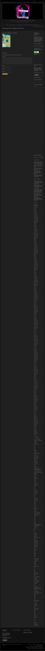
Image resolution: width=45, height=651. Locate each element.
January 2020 (35, 294)
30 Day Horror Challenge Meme (38, 440)
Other (34, 554)
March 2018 (35, 319)
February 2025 (36, 214)
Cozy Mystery (36, 485)
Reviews (35, 562)
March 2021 (35, 276)
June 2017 (35, 331)
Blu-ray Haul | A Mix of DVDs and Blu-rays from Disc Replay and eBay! (38, 166)
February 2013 (36, 396)
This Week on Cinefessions (37, 592)
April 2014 (35, 379)
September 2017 (36, 327)
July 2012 (35, 403)
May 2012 (35, 404)
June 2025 (35, 209)
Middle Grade (36, 540)
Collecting (35, 477)
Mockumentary (36, 541)
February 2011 (36, 417)
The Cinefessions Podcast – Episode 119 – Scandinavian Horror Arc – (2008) (38, 182)
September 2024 (36, 221)
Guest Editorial (36, 515)
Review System (34, 648)
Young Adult (35, 617)
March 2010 (35, 430)
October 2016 (35, 341)
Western (35, 613)
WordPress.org (36, 625)
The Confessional (36, 591)
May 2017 (35, 332)
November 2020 (36, 281)
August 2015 (35, 360)
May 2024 (35, 226)
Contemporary (36, 483)
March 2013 (35, 395)
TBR (34, 584)
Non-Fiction (35, 553)
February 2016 (36, 352)
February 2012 (36, 407)
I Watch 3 (35, 523)
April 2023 (35, 243)
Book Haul (35, 459)
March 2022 (35, 260)
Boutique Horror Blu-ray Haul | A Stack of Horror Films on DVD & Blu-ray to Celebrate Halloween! (38, 163)
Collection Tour (36, 478)
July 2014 (35, 375)
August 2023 (35, 238)
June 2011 (35, 412)
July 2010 (35, 425)
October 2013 (35, 386)
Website (3, 71)
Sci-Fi (34, 567)
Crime (34, 486)
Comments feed (36, 624)
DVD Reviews (35, 498)
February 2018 (36, 320)
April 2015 (35, 365)
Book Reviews (36, 462)
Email (3, 68)
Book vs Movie (36, 463)
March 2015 (35, 366)
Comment (4, 56)
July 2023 (35, 239)
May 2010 (35, 428)
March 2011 (35, 416)
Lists (34, 532)
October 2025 (35, 204)
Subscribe (4, 640)
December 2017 (36, 323)
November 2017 (36, 324)
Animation (35, 454)
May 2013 (35, 392)
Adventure (35, 450)
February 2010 (36, 432)
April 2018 (35, 318)
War (34, 612)
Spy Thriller (35, 579)
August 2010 (35, 424)
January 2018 (35, 322)
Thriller (35, 595)
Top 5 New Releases (36, 600)
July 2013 (35, 390)
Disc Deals (35, 490)
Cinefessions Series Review (37, 471)
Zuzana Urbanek (36, 197)
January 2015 (35, 369)
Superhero (35, 583)
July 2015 (35, 361)
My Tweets (35, 86)
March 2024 (35, 229)
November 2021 (36, 265)
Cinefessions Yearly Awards (40, 648)
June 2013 (35, 391)
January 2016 (35, 353)
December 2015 (36, 354)
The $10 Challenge (36, 587)
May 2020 (35, 289)
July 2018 (35, 314)
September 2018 (36, 311)
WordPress (15, 644)
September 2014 (36, 373)
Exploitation (35, 500)
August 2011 (35, 409)
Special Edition (36, 578)
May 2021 (35, 273)
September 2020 (36, 284)
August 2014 (35, 374)
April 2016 (35, 349)
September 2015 (36, 358)
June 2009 (35, 434)
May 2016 (35, 348)
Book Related (35, 461)
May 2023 (35, 242)
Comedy (35, 481)
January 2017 (35, 337)
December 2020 (36, 280)
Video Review (36, 609)
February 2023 (36, 246)
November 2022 (36, 250)
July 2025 (35, 208)
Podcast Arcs (41, 644)
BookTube (35, 466)
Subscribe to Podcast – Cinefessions (37, 54)
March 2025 (35, 213)
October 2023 (35, 235)
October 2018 (35, 310)
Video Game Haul (36, 608)
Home (34, 26)
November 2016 (36, 340)
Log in (34, 621)
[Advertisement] (38, 59)
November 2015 (36, 356)
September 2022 (36, 252)
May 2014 (35, 378)
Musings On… (36, 549)
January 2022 (35, 263)
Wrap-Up (35, 614)
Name (3, 65)
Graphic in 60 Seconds (37, 512)
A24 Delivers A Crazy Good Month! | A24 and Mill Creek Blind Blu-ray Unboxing (38, 169)
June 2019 (35, 301)
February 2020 (36, 293)
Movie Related (36, 542)
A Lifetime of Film (36, 444)
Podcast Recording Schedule (39, 645)
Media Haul (35, 536)
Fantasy (35, 503)
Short (34, 575)
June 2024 (35, 225)
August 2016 (35, 344)
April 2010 (35, 429)
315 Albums (35, 441)
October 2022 (35, 251)
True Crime (35, 601)
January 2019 (35, 307)
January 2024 (35, 231)
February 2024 (36, 230)
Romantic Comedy (36, 566)
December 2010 (36, 420)
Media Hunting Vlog (36, 537)
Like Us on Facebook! (37, 79)
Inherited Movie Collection (37, 524)
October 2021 (35, 267)
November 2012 (36, 399)
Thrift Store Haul (36, 593)
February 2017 (36, 336)
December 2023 (36, 233)
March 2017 (35, 335)
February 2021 (36, 277)
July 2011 (35, 411)
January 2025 (35, 216)
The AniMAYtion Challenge (37, 588)
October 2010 (35, 421)
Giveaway (35, 511)
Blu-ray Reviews (36, 457)
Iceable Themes (4, 645)
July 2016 (35, 345)
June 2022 (35, 256)
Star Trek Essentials (36, 580)
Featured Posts (30, 648)
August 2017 (35, 328)
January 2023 (35, 247)
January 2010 (35, 433)
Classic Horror (36, 474)
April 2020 (35, 290)
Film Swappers (36, 508)
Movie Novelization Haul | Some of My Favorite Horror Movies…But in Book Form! (38, 176)
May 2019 (35, 302)
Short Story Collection (37, 576)
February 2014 (36, 382)
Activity (31, 644)
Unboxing (35, 604)
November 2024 (36, 218)
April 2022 (35, 259)
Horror (35, 519)
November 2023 (36, 234)
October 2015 (35, 357)
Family (35, 502)
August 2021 (35, 269)
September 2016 (36, 343)
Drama (35, 494)
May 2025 (35, 210)
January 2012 (35, 408)
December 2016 (36, 339)
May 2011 (35, 413)
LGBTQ (35, 528)
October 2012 (35, 400)
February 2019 (36, 306)
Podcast (35, 555)
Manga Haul (35, 533)
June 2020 (35, 288)
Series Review (36, 572)
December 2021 (36, 264)
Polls (34, 557)
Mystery (35, 550)
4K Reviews (35, 442)
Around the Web (34, 644)
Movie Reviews (36, 545)
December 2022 (36, 248)
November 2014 (36, 370)
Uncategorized (36, 605)
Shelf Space (35, 574)
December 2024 (36, 217)
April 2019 (35, 303)
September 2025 (36, 205)
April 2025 (35, 212)
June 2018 (35, 315)
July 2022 (35, 255)
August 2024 (35, 222)
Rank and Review (36, 559)
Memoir (35, 538)
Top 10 (35, 597)
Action (35, 445)
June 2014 (35, 377)
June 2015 (35, 362)
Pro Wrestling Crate (36, 558)
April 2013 (35, 394)
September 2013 (36, 387)
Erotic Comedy (36, 499)
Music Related (36, 546)
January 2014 (35, 383)
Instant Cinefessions (36, 525)
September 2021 (36, 268)
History (35, 516)
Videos (35, 610)
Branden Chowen (36, 193)
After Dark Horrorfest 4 (37, 453)
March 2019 (35, 305)
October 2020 (35, 282)
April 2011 (35, 415)
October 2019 (35, 298)
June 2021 (35, 272)
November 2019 (36, 297)
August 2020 (35, 285)
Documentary (36, 491)
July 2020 (35, 286)
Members (38, 644)
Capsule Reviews (36, 467)
